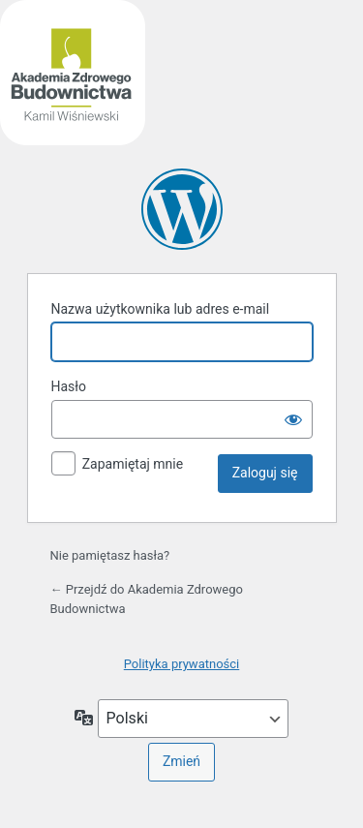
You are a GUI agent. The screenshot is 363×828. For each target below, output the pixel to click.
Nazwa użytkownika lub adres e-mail (160, 309)
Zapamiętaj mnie (132, 464)
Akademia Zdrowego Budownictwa (182, 209)
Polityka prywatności (181, 664)
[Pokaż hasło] (293, 419)
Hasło (69, 386)
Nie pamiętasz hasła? (110, 555)
